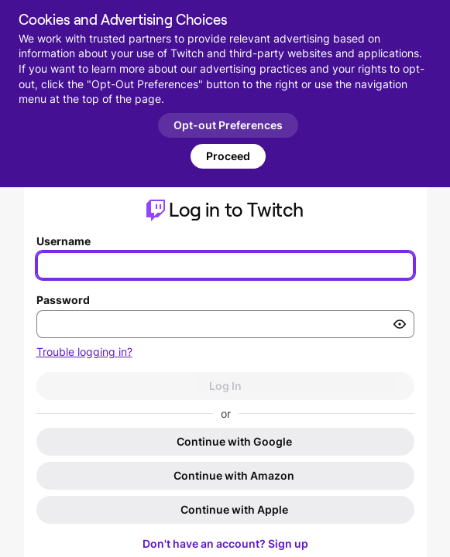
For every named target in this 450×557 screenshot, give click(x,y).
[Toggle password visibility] (399, 324)
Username (63, 241)
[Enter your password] (225, 324)
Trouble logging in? (84, 351)
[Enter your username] (225, 265)
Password (63, 299)
